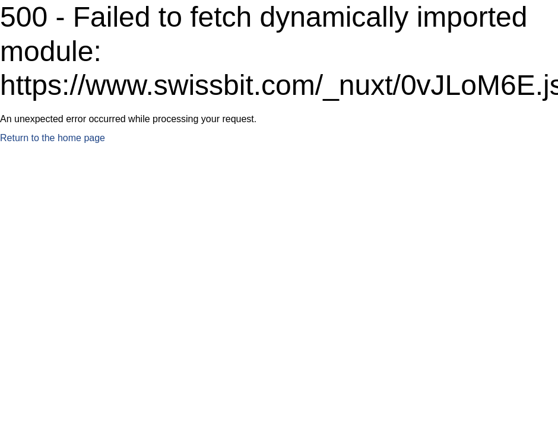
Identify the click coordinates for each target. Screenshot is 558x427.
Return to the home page (52, 138)
